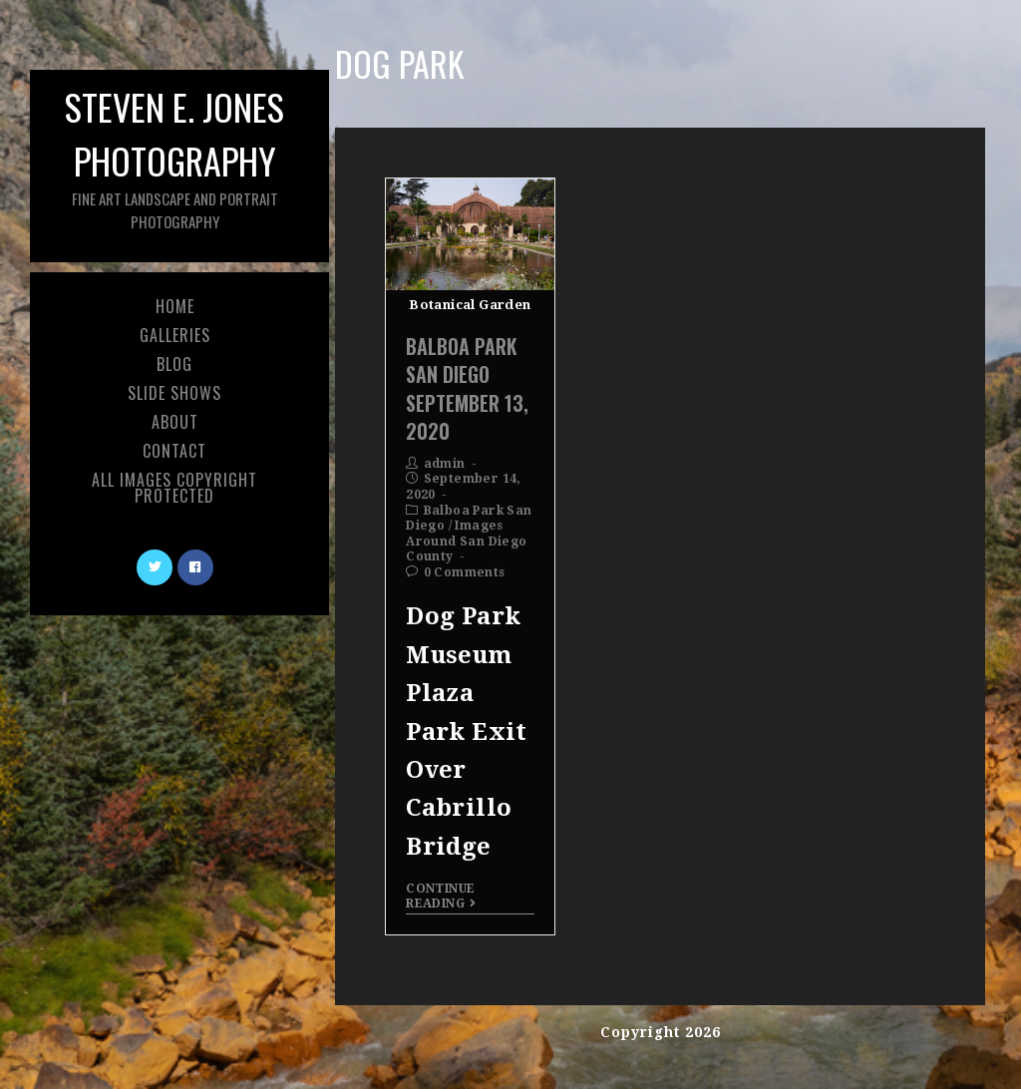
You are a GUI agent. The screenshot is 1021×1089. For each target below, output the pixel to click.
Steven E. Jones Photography (174, 156)
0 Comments (465, 572)
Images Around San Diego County (466, 541)
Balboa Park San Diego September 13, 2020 (467, 388)
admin (445, 464)
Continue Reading (441, 895)
